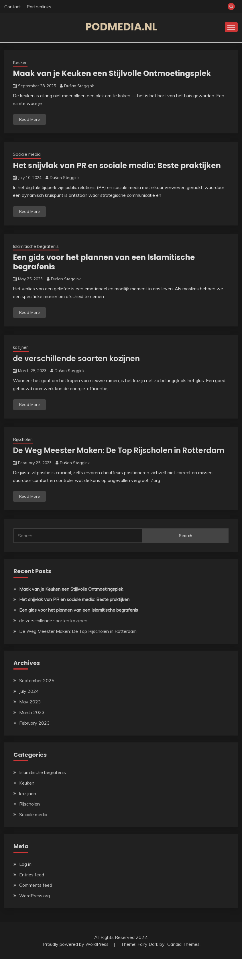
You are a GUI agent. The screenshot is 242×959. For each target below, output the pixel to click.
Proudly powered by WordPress (76, 944)
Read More (29, 119)
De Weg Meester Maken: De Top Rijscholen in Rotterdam (118, 450)
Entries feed (31, 875)
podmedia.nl (121, 26)
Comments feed (35, 885)
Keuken (20, 62)
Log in (25, 864)
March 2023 (32, 712)
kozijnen (21, 347)
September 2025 (36, 680)
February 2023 (34, 723)
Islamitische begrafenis (36, 246)
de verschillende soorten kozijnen (76, 358)
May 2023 (30, 702)
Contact (12, 6)
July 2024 (29, 691)
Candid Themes (183, 944)
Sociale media (27, 154)
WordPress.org (34, 895)
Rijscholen (23, 439)
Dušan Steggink (79, 85)
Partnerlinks (39, 6)
